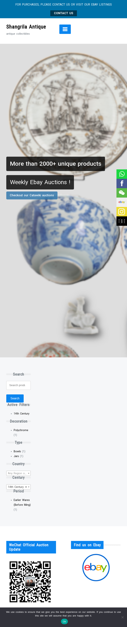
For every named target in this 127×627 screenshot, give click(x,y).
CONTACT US (63, 13)
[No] (122, 617)
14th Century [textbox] (17, 487)
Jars (16, 456)
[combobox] (18, 473)
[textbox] (18, 473)
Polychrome (21, 430)
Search (15, 398)
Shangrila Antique (26, 27)
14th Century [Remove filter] (21, 413)
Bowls (17, 451)
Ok (64, 621)
